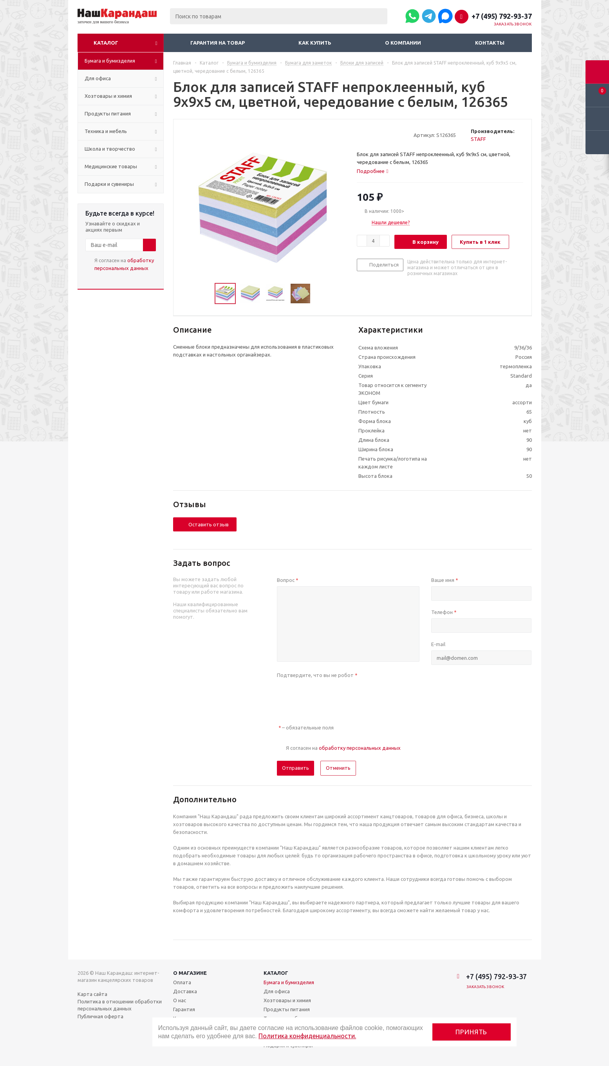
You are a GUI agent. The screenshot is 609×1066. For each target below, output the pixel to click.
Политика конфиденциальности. (307, 1035)
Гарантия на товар (217, 42)
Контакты (489, 42)
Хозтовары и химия (287, 1000)
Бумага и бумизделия (289, 982)
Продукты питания (287, 1009)
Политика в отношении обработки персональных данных (120, 1005)
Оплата (182, 982)
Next (319, 293)
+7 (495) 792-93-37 (502, 16)
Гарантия (184, 1009)
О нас (179, 1000)
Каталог (106, 42)
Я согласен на (124, 264)
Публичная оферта (100, 1016)
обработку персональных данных (360, 748)
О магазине (190, 973)
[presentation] (336, 696)
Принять (471, 1031)
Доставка (185, 991)
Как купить (314, 42)
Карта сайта (92, 994)
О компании (403, 42)
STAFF (478, 139)
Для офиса (277, 991)
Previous (205, 293)
